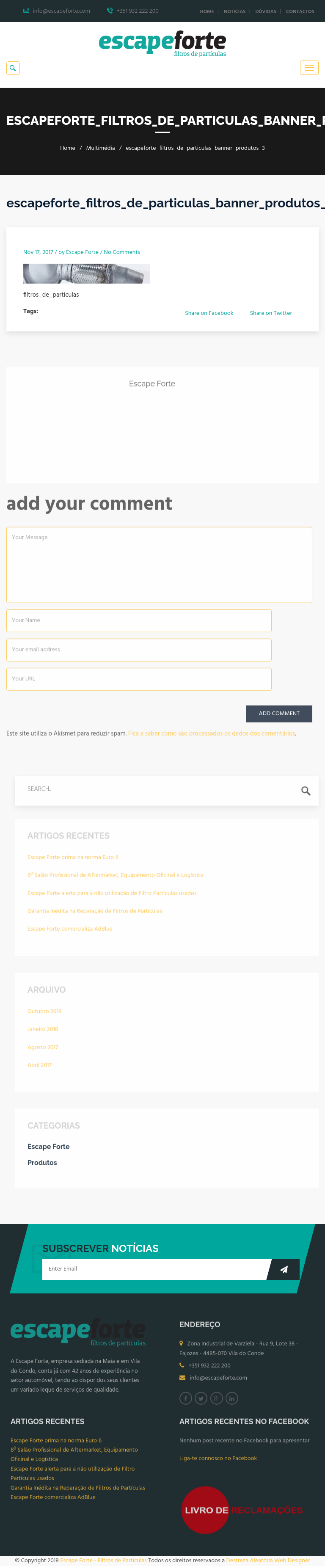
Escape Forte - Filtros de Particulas (103, 1561)
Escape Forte (82, 252)
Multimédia (100, 148)
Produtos (42, 1166)
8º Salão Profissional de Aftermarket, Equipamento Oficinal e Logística (116, 878)
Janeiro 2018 (43, 1032)
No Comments (122, 252)
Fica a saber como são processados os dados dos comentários (211, 737)
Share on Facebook (209, 313)
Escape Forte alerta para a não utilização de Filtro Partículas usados (112, 897)
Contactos (300, 12)
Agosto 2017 (43, 1051)
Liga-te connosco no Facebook (218, 1462)
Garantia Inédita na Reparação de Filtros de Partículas (95, 914)
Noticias (235, 12)
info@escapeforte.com (218, 1382)
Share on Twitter (271, 313)
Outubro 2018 (44, 1015)
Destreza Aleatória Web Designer (268, 1561)
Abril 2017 (40, 1068)
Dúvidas (265, 12)
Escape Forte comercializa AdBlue (70, 932)
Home (207, 12)
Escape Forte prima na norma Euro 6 (73, 861)
